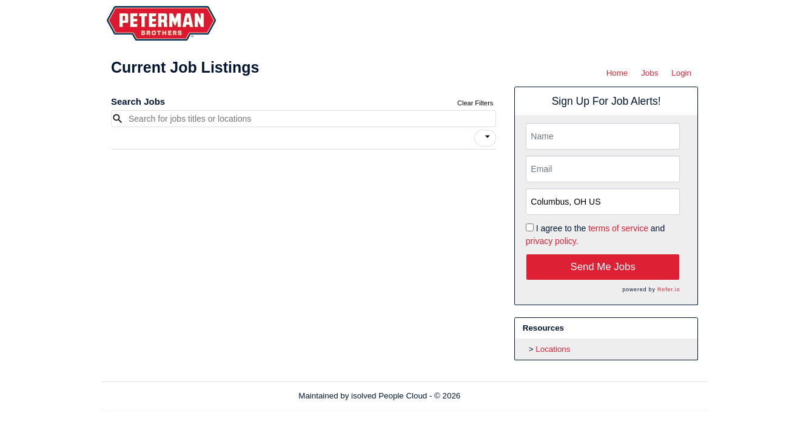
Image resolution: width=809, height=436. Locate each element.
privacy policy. (552, 241)
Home (617, 73)
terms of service (618, 228)
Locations (552, 349)
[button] (485, 138)
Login (681, 73)
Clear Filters (475, 103)
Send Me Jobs (603, 266)
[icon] (488, 137)
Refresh (496, 395)
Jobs (649, 73)
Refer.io (668, 289)
